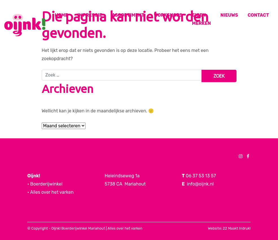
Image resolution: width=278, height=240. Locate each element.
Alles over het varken (125, 228)
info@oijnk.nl (200, 184)
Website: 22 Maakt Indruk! (229, 228)
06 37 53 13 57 (201, 175)
